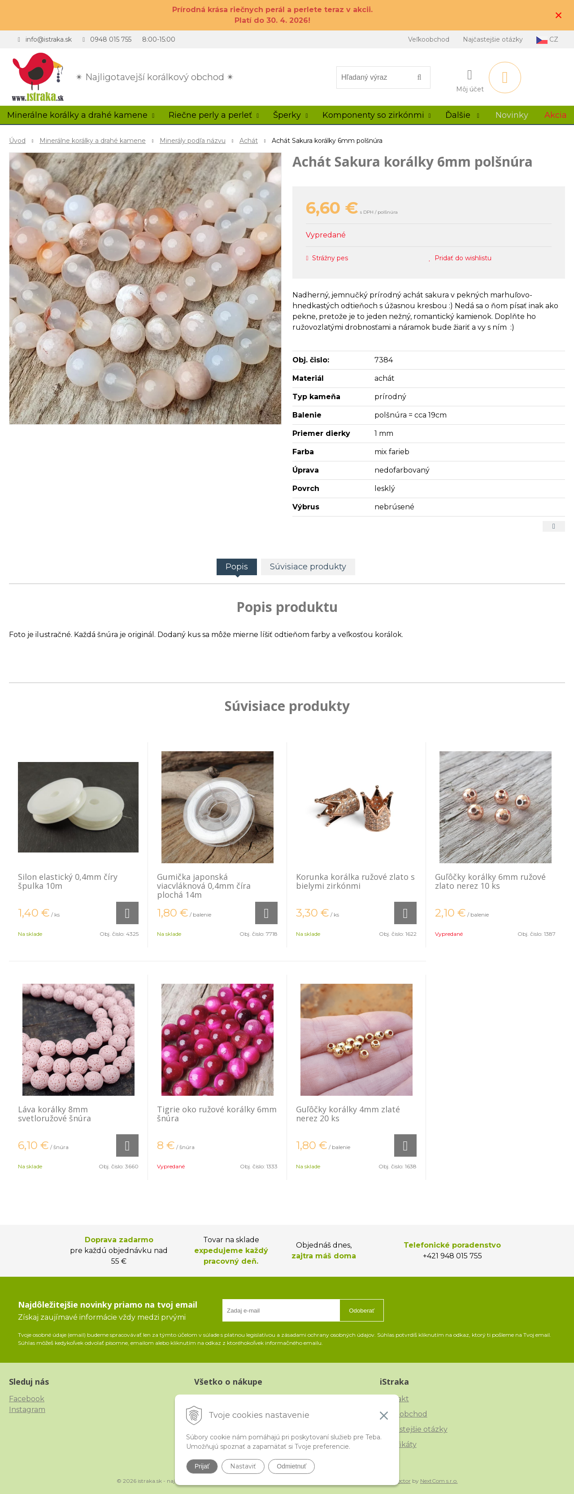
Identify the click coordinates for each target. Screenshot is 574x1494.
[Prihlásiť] (470, 79)
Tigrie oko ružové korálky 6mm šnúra (217, 1114)
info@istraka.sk (49, 39)
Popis (237, 567)
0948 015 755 (110, 39)
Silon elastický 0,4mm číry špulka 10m (67, 881)
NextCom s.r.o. (439, 1480)
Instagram (27, 1409)
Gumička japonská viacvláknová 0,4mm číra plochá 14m (204, 885)
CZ (547, 39)
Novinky (512, 115)
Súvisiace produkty (308, 567)
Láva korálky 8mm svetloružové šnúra (54, 1114)
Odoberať (361, 1310)
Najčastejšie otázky (493, 39)
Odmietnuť (291, 1466)
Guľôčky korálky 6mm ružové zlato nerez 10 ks (490, 881)
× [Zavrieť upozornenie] (559, 15)
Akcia (555, 115)
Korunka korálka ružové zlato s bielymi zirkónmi (355, 881)
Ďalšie (462, 115)
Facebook (26, 1399)
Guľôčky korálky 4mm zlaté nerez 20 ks (348, 1114)
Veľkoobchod (428, 39)
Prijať (202, 1466)
